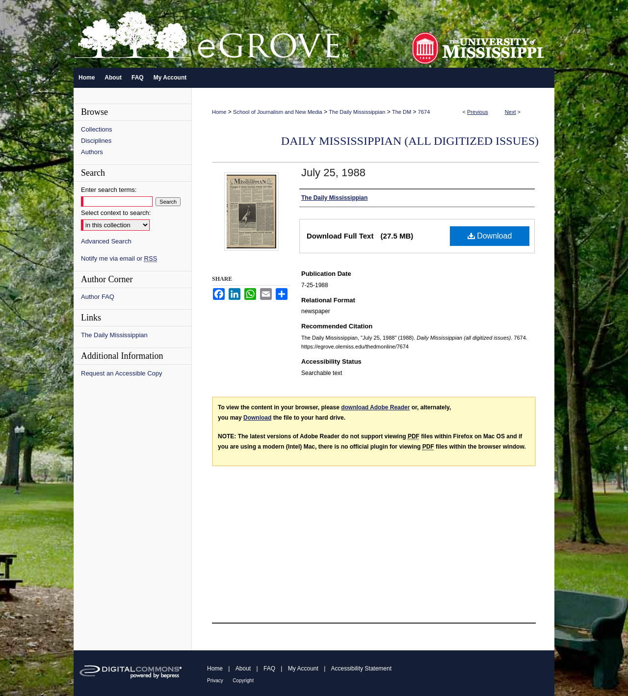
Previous (477, 112)
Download (490, 236)
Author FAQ (97, 296)
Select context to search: (116, 212)
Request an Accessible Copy (121, 373)
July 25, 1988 (333, 172)
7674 (424, 112)
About (243, 668)
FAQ (269, 668)
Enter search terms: (108, 189)
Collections (96, 129)
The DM (401, 112)
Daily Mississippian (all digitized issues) (410, 140)
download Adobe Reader (375, 407)
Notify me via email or (119, 258)
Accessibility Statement (361, 668)
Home (219, 112)
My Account (303, 668)
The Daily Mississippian (357, 112)
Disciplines (96, 140)
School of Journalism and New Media (277, 112)
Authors (92, 152)
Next (510, 112)
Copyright (243, 680)
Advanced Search (106, 241)
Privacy (215, 680)
